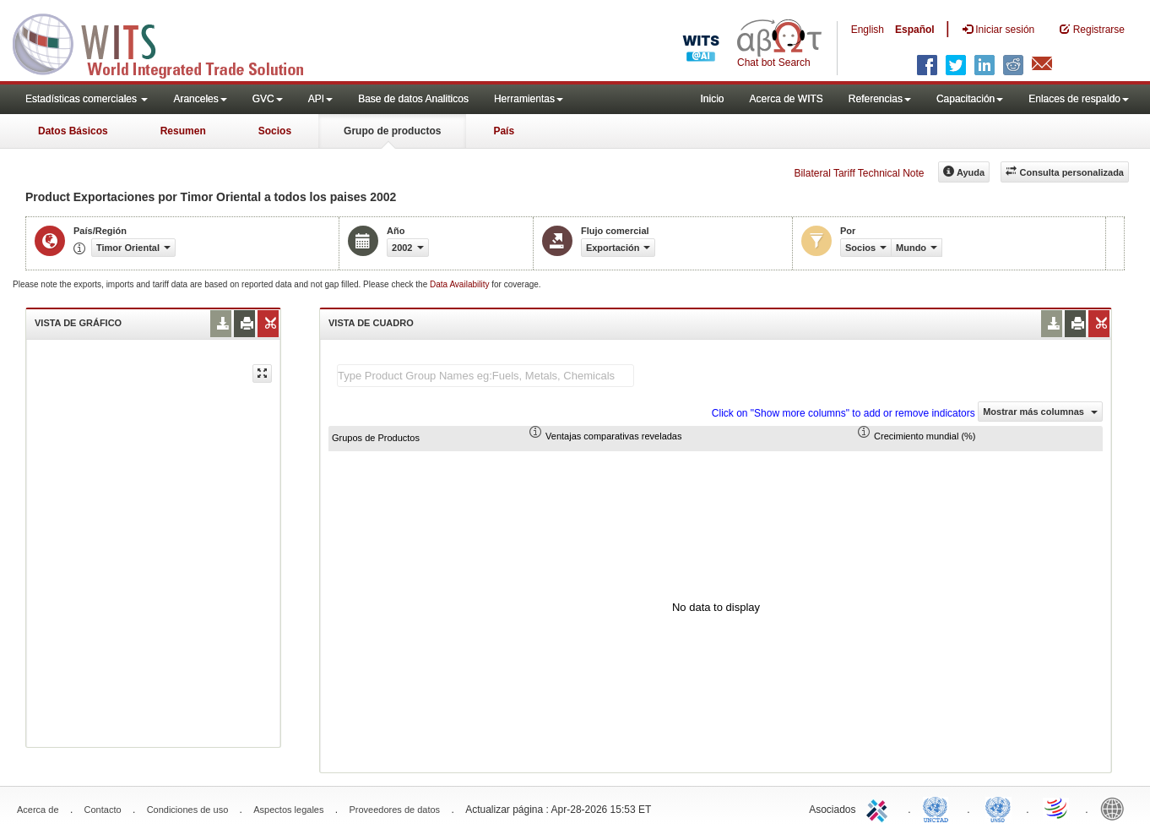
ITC (880, 808)
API (320, 99)
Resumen (183, 131)
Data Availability (460, 284)
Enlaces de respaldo (1078, 99)
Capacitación (969, 99)
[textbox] (485, 375)
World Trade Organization (1057, 808)
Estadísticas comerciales (86, 99)
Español (915, 29)
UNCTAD (939, 808)
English (867, 29)
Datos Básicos (73, 131)
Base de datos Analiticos (413, 99)
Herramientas (528, 99)
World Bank (1116, 808)
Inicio (712, 99)
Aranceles (199, 99)
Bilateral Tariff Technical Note (859, 173)
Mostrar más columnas (1040, 411)
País (503, 131)
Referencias (880, 99)
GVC (267, 99)
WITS (169, 42)
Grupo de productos (392, 131)
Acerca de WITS (785, 99)
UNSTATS (998, 808)
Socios (274, 131)
